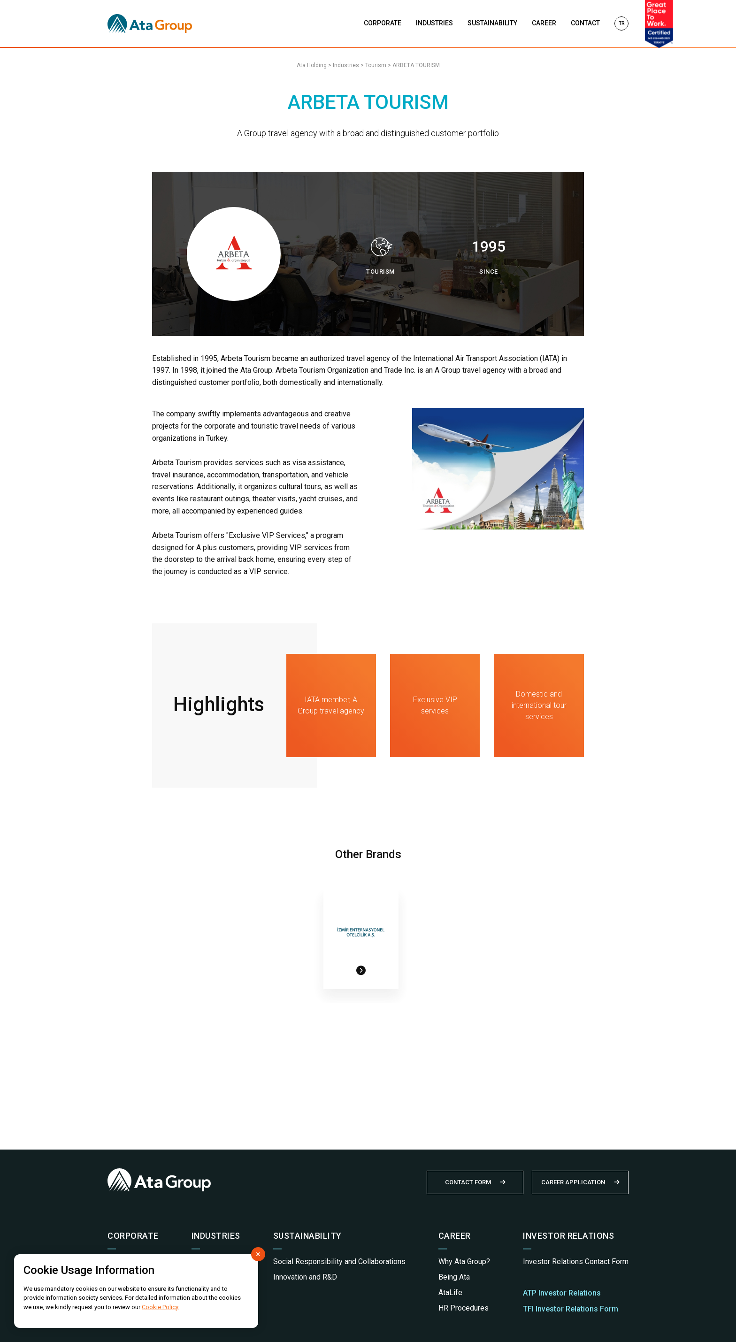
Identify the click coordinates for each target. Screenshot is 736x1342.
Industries (346, 65)
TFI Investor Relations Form (570, 1308)
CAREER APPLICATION (573, 1182)
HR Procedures (463, 1308)
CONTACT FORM (468, 1182)
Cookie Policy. (160, 1307)
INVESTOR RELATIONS (568, 1236)
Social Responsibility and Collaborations (339, 1261)
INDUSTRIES (434, 23)
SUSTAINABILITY (492, 23)
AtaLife (450, 1292)
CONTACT (585, 23)
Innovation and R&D (305, 1277)
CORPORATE (382, 23)
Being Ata (454, 1277)
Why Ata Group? (464, 1261)
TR (621, 23)
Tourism (375, 65)
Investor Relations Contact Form (576, 1261)
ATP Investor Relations (562, 1292)
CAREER (544, 23)
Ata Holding (312, 65)
